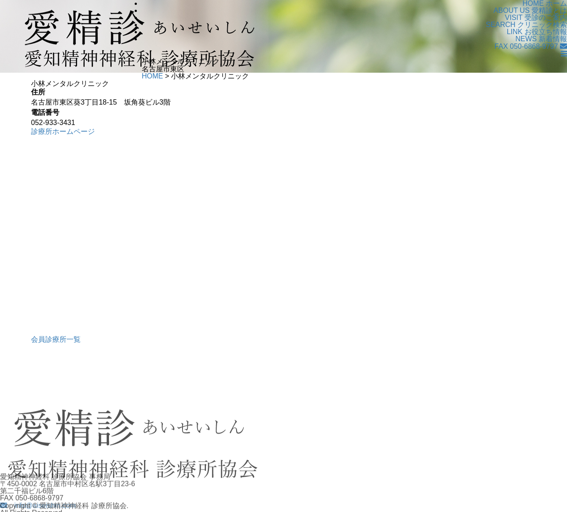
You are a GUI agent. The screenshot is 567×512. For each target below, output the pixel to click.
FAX (526, 46)
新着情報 (541, 39)
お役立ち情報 (537, 31)
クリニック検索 (526, 24)
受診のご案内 (536, 17)
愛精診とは (530, 10)
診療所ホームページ (63, 131)
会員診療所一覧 (56, 339)
